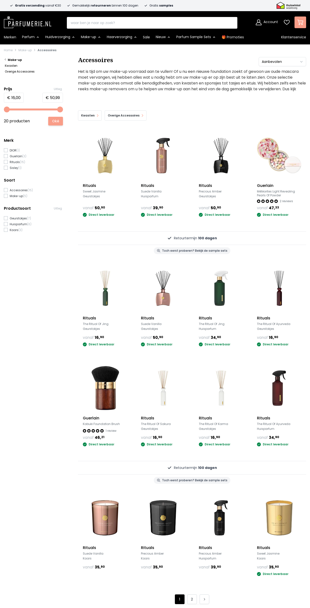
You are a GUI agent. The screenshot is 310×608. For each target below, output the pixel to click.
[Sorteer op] (282, 61)
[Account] (267, 22)
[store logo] (27, 21)
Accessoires (47, 50)
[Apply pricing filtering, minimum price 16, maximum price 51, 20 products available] (55, 121)
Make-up (25, 50)
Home (8, 50)
